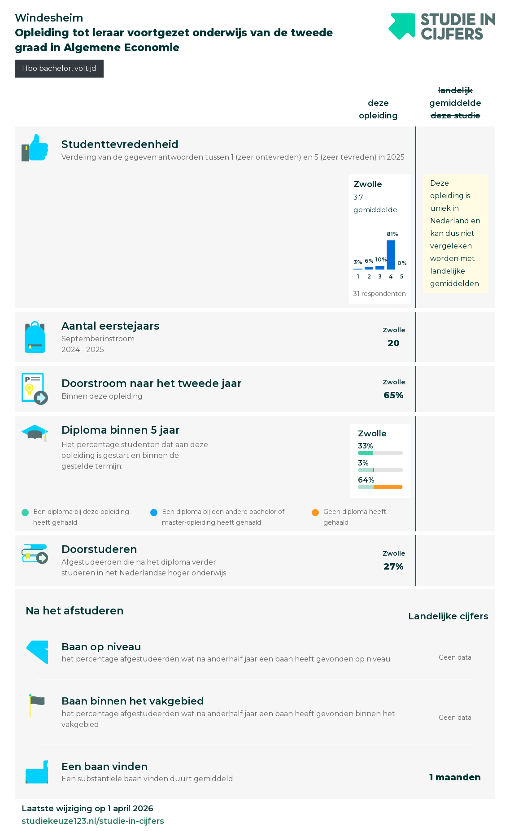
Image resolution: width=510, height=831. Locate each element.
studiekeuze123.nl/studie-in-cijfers (93, 821)
